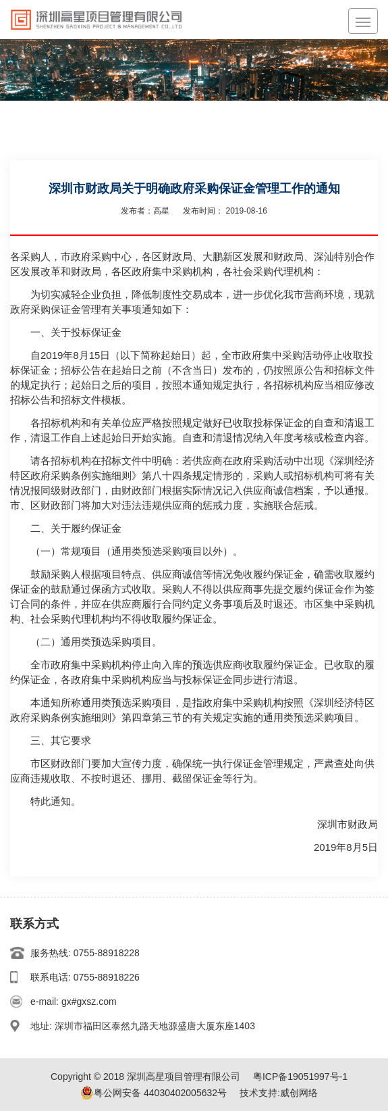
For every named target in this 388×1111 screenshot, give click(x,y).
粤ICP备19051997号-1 (300, 1076)
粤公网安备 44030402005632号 (153, 1093)
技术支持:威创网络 (279, 1092)
